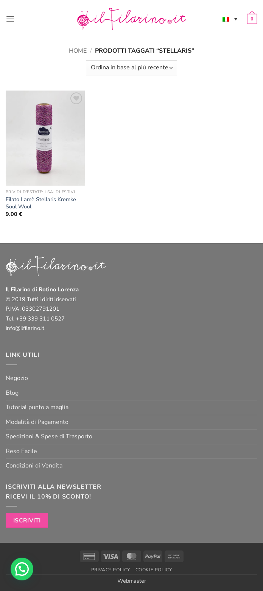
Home (78, 51)
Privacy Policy (111, 570)
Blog (12, 393)
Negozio (17, 378)
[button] (10, 18)
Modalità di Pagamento (37, 422)
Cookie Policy (153, 570)
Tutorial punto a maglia (37, 407)
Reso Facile (21, 451)
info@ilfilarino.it (25, 328)
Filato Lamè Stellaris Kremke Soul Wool (41, 203)
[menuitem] (229, 19)
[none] (229, 19)
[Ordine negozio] (131, 67)
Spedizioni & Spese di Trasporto (49, 436)
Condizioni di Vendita (34, 465)
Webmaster (131, 581)
